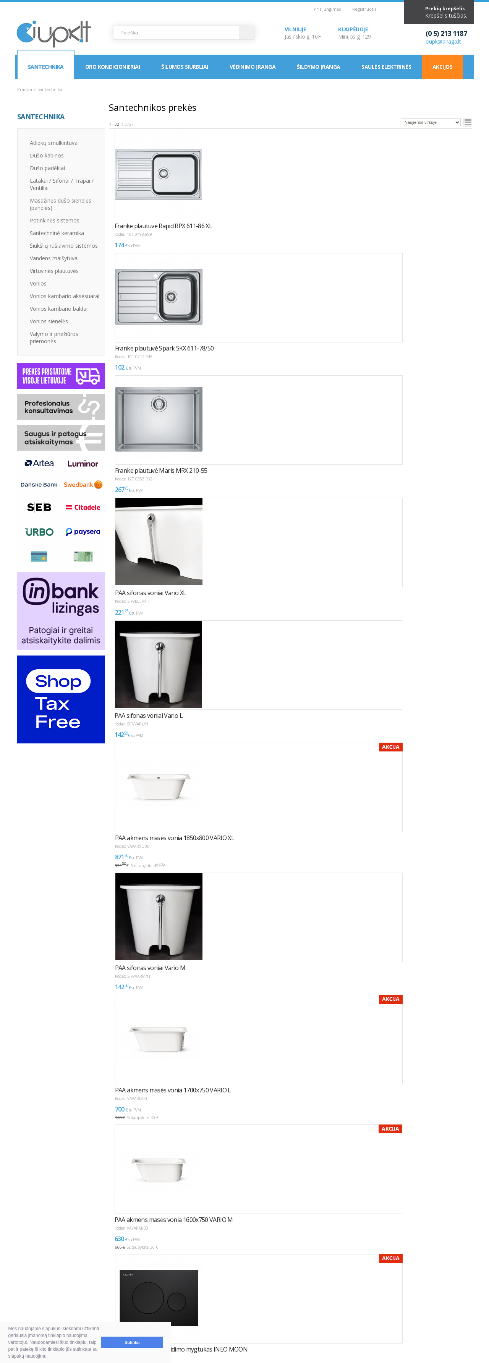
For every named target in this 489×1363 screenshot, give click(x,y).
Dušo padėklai (47, 168)
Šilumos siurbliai (184, 66)
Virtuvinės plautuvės (54, 270)
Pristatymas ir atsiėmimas (56, 1302)
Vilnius (317, 1293)
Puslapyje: (444, 1204)
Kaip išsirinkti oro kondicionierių (151, 1293)
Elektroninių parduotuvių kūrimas (441, 1279)
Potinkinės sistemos (54, 220)
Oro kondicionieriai (112, 66)
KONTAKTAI (320, 1279)
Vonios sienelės (49, 321)
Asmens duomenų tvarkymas (250, 1320)
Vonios (38, 283)
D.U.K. (25, 1279)
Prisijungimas (327, 9)
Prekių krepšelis (445, 8)
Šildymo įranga (318, 66)
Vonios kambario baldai (58, 308)
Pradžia (24, 89)
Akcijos (442, 66)
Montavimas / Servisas (242, 1293)
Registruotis (364, 9)
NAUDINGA (121, 1279)
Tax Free (224, 1311)
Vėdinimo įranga (253, 66)
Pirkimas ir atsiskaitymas (54, 1293)
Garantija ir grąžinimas (51, 1311)
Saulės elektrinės (386, 66)
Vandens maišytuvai (54, 258)
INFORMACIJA (226, 1279)
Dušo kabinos (47, 155)
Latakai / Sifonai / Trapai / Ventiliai (62, 184)
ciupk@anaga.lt (443, 41)
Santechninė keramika (57, 233)
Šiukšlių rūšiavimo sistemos (64, 245)
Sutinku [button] (132, 1342)
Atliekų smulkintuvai (54, 142)
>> (155, 1207)
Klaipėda (320, 1302)
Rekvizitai (321, 1311)
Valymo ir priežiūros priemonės (54, 337)
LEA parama (229, 1302)
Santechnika (46, 66)
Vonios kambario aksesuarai (64, 296)
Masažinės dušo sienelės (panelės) (60, 204)
